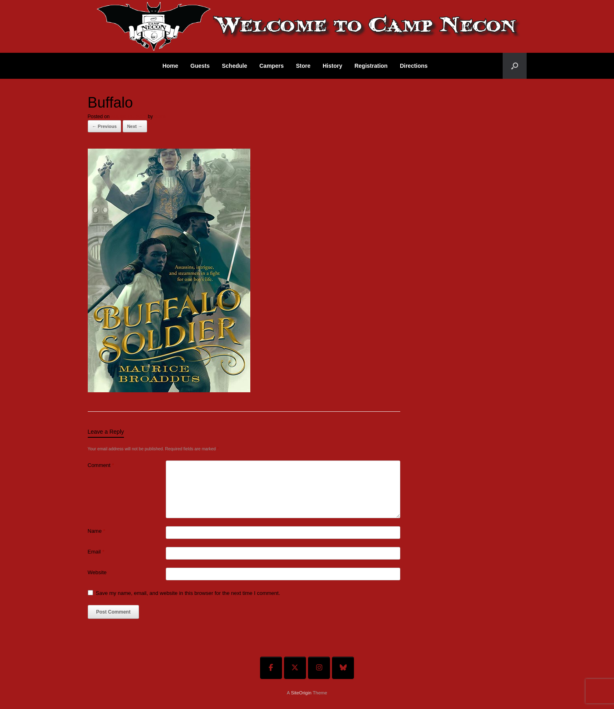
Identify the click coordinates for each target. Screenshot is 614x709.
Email (96, 552)
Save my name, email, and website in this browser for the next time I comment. (188, 593)
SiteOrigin (301, 692)
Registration (371, 66)
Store (303, 66)
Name (96, 531)
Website (97, 572)
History (332, 66)
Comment (101, 465)
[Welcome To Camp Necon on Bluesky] (343, 668)
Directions (413, 66)
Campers (271, 66)
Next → (135, 126)
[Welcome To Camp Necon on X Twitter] (295, 668)
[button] (515, 66)
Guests (200, 66)
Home (170, 66)
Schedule (234, 66)
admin (161, 116)
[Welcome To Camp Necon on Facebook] (271, 668)
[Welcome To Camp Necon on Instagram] (319, 668)
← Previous (104, 126)
